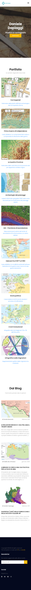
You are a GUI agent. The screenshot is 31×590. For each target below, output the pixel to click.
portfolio (15, 35)
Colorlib (23, 550)
